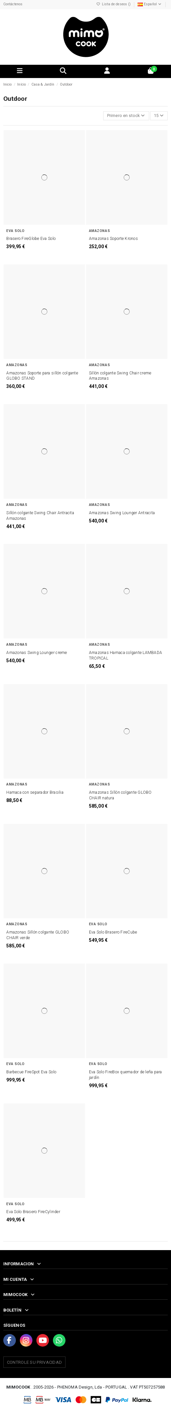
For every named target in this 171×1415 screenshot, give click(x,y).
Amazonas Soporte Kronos (113, 238)
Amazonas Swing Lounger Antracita (122, 513)
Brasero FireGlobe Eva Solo (31, 238)
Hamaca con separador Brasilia (35, 792)
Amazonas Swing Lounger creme (36, 652)
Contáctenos (13, 4)
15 (159, 115)
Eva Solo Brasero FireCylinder (33, 1211)
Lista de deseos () (114, 4)
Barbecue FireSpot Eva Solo (31, 1072)
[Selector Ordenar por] (126, 115)
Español (150, 4)
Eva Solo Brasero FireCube (113, 932)
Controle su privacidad (34, 1362)
